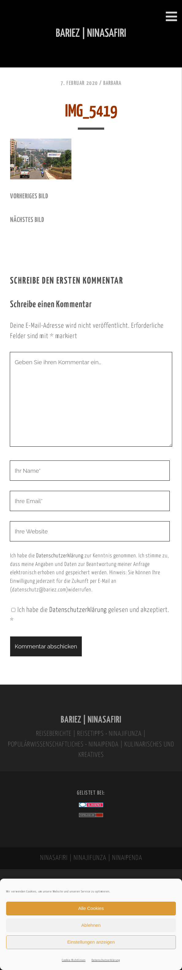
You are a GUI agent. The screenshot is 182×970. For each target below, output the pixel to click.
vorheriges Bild (29, 196)
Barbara (112, 83)
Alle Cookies (91, 908)
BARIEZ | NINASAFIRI (91, 720)
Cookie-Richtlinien (73, 960)
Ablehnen (90, 925)
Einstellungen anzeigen (91, 942)
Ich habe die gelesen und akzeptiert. (89, 615)
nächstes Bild (27, 220)
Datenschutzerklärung (106, 960)
